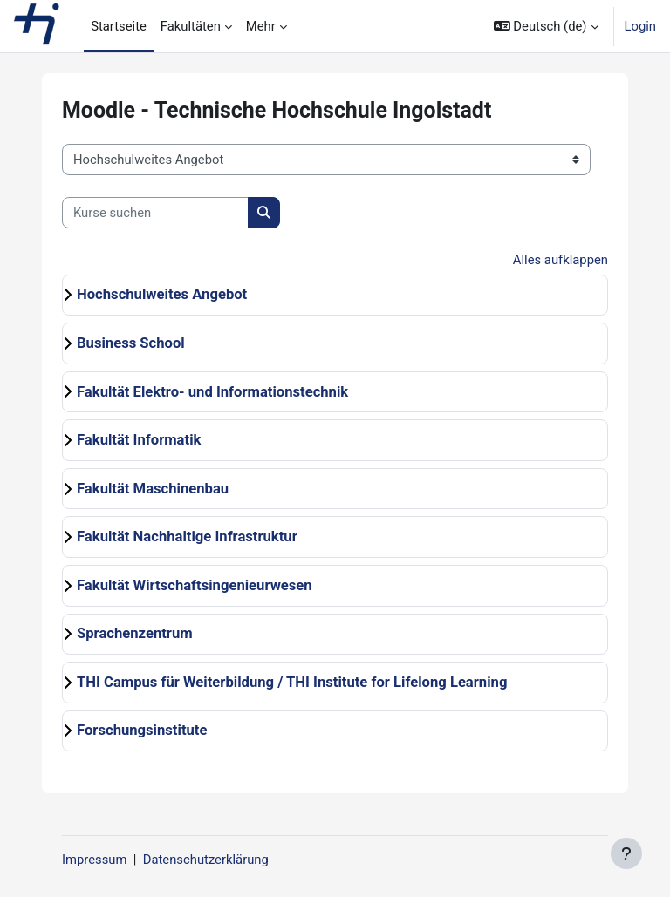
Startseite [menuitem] (119, 26)
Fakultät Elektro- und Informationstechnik (212, 392)
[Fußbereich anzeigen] (626, 853)
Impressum (94, 859)
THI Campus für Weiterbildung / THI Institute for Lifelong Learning (292, 682)
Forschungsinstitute (142, 730)
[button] (546, 26)
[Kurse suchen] (155, 212)
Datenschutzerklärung (206, 859)
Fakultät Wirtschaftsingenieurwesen (194, 585)
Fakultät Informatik (139, 440)
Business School (131, 343)
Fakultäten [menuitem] (191, 26)
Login (641, 26)
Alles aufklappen (560, 260)
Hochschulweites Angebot (162, 294)
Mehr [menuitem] (261, 26)
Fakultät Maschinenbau (153, 488)
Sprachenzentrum (135, 633)
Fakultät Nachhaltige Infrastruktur (187, 536)
